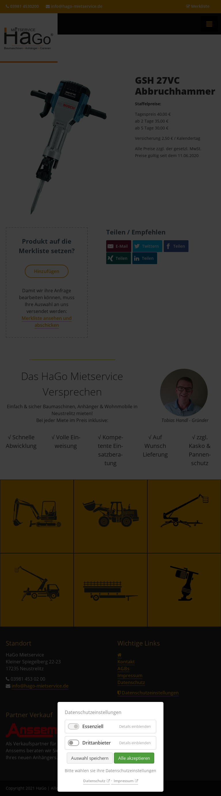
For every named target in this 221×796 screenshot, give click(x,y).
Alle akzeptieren (134, 758)
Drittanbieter (96, 743)
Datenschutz (94, 780)
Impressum (124, 780)
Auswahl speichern (89, 758)
